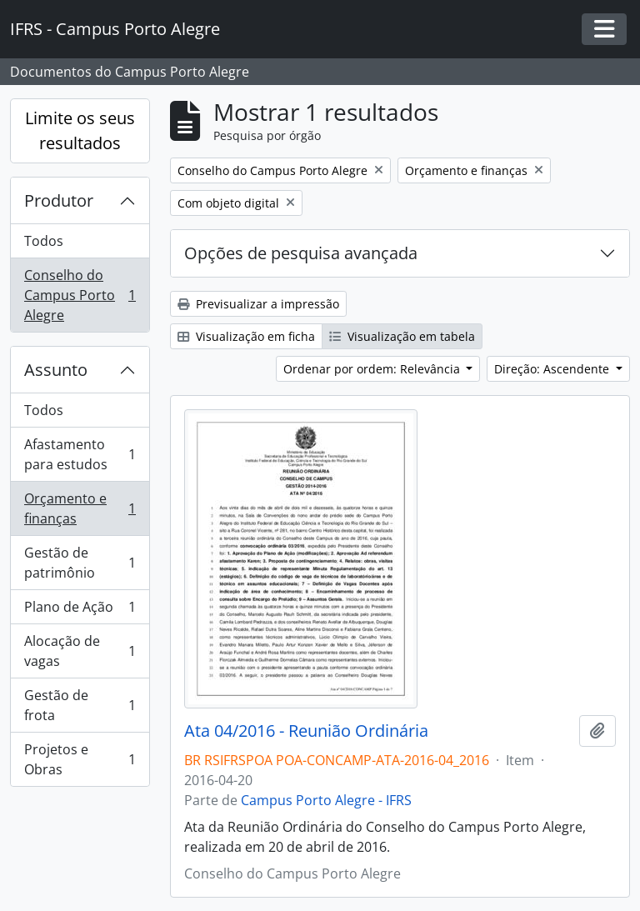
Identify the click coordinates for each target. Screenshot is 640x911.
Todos (43, 241)
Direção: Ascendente (553, 369)
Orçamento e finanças (79, 508)
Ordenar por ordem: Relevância (373, 369)
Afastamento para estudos (79, 454)
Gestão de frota (79, 705)
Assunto (56, 369)
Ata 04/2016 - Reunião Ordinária (306, 731)
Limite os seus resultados (80, 130)
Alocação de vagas (79, 651)
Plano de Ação (79, 610)
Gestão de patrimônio (79, 562)
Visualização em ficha (246, 336)
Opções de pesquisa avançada (301, 253)
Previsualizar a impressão (258, 304)
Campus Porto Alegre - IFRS (326, 800)
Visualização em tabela (402, 336)
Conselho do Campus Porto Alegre (79, 295)
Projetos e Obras (79, 759)
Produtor (58, 200)
